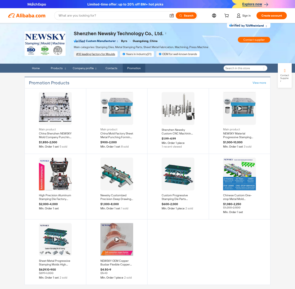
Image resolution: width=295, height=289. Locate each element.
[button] (171, 15)
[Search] (186, 15)
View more (259, 82)
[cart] (227, 16)
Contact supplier (254, 39)
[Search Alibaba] (112, 15)
